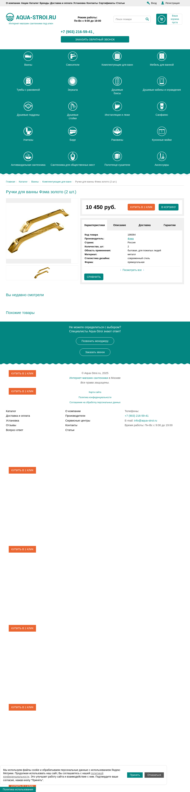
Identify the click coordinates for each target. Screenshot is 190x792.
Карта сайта (95, 392)
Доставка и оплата (61, 3)
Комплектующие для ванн (56, 181)
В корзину (168, 207)
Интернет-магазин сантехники (88, 377)
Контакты (92, 3)
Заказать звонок (95, 352)
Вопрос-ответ (14, 430)
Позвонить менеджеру (95, 341)
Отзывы (11, 425)
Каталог (34, 3)
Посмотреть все (132, 270)
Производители (75, 415)
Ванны (35, 181)
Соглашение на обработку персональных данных (94, 402)
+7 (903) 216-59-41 (77, 32)
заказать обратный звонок (95, 39)
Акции (24, 3)
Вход (154, 3)
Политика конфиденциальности (94, 397)
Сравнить (94, 276)
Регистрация (173, 3)
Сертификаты (107, 3)
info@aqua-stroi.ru (145, 420)
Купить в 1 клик (141, 207)
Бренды (44, 3)
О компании (13, 3)
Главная (10, 181)
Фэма (131, 238)
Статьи (120, 3)
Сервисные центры (77, 420)
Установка (79, 3)
